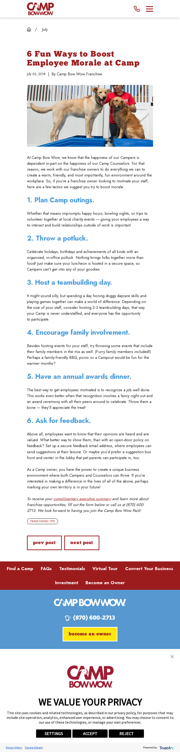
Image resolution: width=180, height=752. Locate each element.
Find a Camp (20, 568)
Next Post (81, 543)
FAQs (46, 568)
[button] (172, 656)
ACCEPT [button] (90, 733)
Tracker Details (34, 747)
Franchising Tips (42, 521)
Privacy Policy (14, 747)
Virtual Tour (105, 568)
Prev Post (44, 543)
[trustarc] (166, 747)
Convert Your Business (149, 568)
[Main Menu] (149, 8)
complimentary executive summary (82, 499)
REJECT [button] (126, 733)
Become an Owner (105, 582)
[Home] (40, 9)
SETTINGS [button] (54, 733)
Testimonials (72, 568)
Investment (66, 582)
